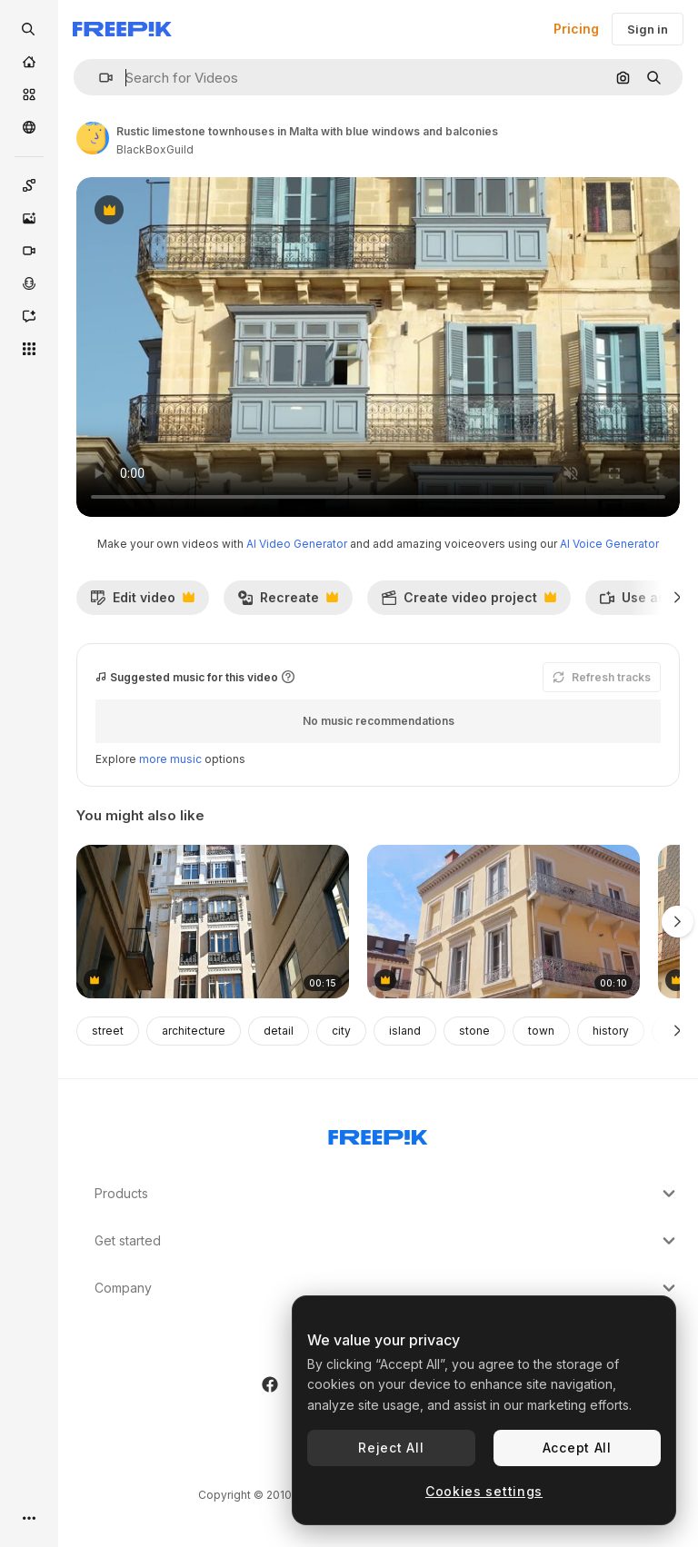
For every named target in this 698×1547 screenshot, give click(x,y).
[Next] (677, 597)
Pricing (576, 28)
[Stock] (29, 94)
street (108, 1030)
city (341, 1030)
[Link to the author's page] (92, 138)
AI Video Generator (296, 543)
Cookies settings (484, 1491)
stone (474, 1030)
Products (387, 1194)
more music (170, 759)
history (611, 1030)
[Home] (29, 61)
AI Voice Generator (609, 543)
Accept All (577, 1447)
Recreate (287, 602)
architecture (193, 1030)
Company (387, 1288)
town (541, 1030)
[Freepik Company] (378, 1133)
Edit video (142, 602)
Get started (387, 1241)
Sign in (647, 29)
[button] (99, 77)
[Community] (29, 127)
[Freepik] (122, 29)
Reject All (391, 1447)
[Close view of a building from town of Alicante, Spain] (212, 921)
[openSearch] (29, 29)
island (405, 1030)
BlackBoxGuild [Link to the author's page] (155, 149)
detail (279, 1030)
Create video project (468, 602)
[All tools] (29, 348)
